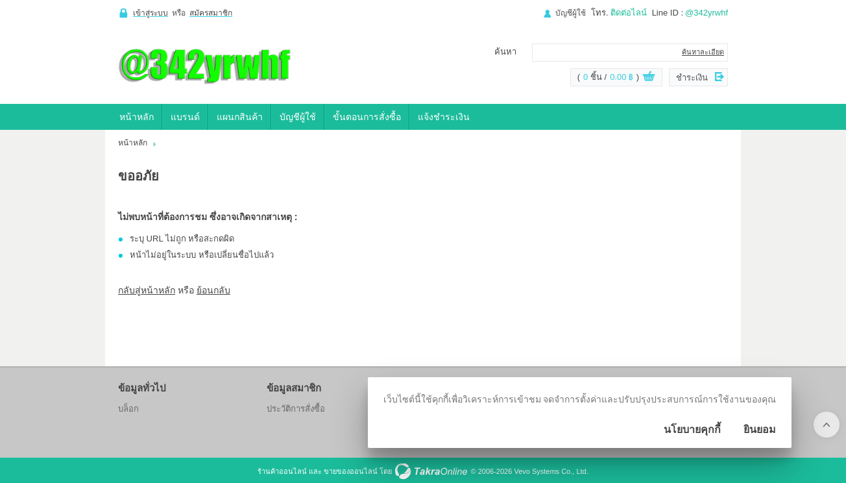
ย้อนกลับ (213, 290)
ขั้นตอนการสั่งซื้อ (367, 117)
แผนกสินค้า (240, 117)
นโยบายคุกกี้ (692, 429)
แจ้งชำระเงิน (444, 117)
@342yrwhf (706, 13)
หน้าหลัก (136, 117)
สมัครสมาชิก (210, 13)
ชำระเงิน (692, 77)
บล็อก (128, 409)
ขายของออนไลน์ (351, 471)
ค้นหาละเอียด (703, 52)
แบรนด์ (185, 117)
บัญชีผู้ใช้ (570, 13)
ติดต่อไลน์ (628, 13)
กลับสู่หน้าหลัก (146, 290)
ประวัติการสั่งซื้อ (296, 409)
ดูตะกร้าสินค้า (648, 78)
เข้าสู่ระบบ (150, 13)
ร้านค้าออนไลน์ (282, 471)
